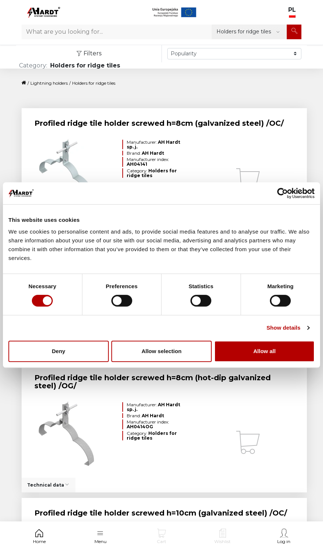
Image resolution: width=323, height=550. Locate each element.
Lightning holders (49, 83)
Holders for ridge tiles (93, 83)
